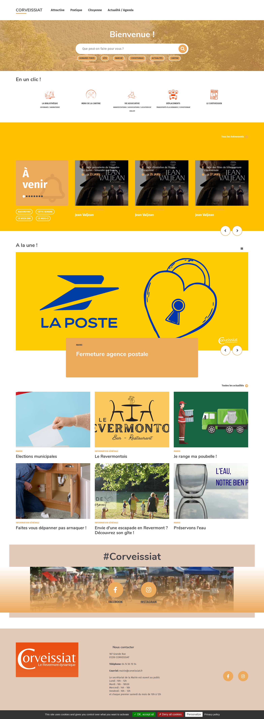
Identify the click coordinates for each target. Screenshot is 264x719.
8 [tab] (42, 196)
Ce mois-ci (43, 218)
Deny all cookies (170, 714)
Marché (119, 58)
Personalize (194, 714)
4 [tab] (32, 196)
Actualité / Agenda (121, 10)
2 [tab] (27, 196)
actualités (157, 58)
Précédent (225, 231)
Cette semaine (45, 211)
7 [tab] (39, 196)
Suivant (237, 231)
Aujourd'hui (24, 211)
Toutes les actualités (233, 385)
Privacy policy (212, 714)
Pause (242, 248)
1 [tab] (24, 196)
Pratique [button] (76, 10)
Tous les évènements (232, 136)
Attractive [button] (57, 10)
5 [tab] (34, 196)
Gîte (105, 58)
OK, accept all (144, 714)
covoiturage (137, 58)
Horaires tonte (87, 58)
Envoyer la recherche (182, 49)
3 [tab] (29, 196)
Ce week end (24, 218)
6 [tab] (37, 196)
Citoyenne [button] (95, 10)
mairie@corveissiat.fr (130, 670)
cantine (175, 58)
